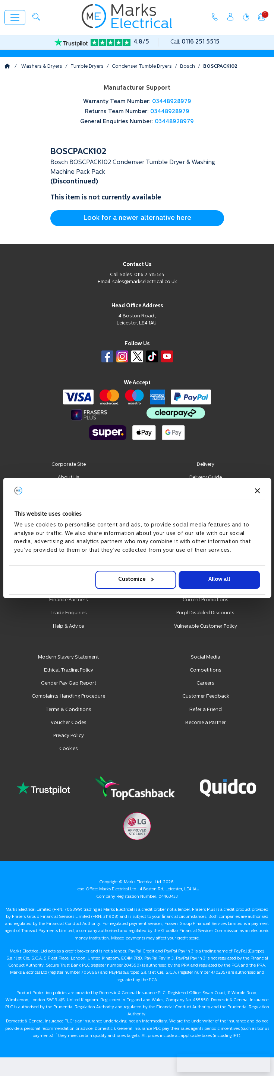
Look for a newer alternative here (137, 218)
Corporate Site (68, 464)
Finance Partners (68, 600)
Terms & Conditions (68, 709)
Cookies (68, 748)
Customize (136, 579)
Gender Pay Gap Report (68, 683)
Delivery (205, 464)
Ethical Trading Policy (68, 670)
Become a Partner (205, 722)
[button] (36, 16)
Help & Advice (68, 626)
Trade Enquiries (68, 613)
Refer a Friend (205, 709)
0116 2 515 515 (149, 274)
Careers (205, 683)
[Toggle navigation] (14, 17)
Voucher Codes (68, 722)
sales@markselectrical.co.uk (144, 281)
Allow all (219, 579)
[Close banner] (257, 490)
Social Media (205, 657)
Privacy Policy (68, 735)
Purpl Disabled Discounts (205, 613)
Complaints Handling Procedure (68, 696)
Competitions (205, 670)
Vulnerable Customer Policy (205, 626)
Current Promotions (206, 600)
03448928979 (171, 102)
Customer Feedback (205, 696)
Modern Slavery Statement (68, 657)
